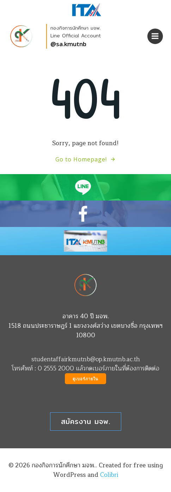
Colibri (109, 475)
